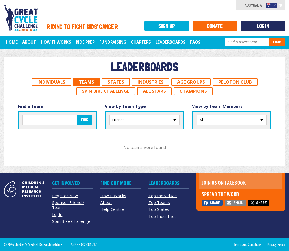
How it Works (56, 42)
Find (277, 41)
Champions (193, 91)
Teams (86, 82)
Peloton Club (235, 82)
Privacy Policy (276, 244)
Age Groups (191, 82)
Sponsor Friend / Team (68, 205)
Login (263, 26)
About (29, 42)
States (116, 82)
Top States (158, 209)
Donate (215, 26)
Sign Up (166, 26)
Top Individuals (162, 195)
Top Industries (162, 216)
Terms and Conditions (247, 244)
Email (238, 202)
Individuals (51, 82)
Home (12, 42)
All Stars (154, 91)
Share (215, 202)
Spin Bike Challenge (105, 91)
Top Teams (159, 202)
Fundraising (112, 42)
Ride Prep (85, 42)
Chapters (141, 42)
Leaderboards (170, 42)
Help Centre (112, 209)
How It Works (113, 195)
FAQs (195, 42)
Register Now (65, 195)
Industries (151, 82)
